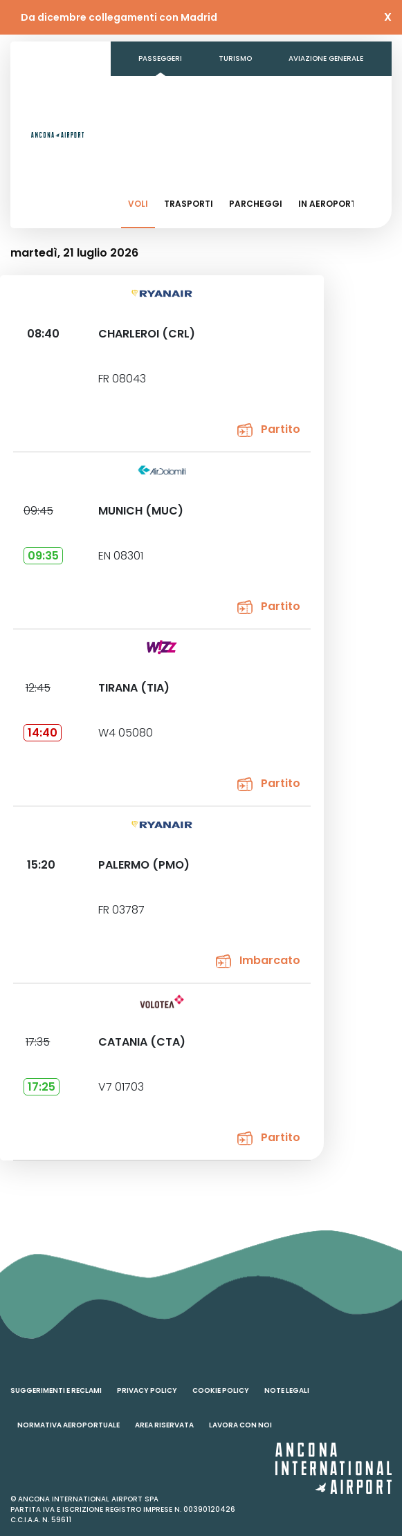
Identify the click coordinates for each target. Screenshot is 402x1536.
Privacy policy (147, 1390)
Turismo (235, 58)
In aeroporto (330, 204)
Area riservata (164, 1425)
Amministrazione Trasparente (270, 93)
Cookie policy (220, 1390)
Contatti (157, 127)
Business (155, 93)
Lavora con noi (240, 1425)
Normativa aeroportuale (68, 1425)
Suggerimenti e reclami (56, 1390)
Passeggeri (160, 58)
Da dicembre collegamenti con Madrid (119, 17)
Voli (138, 204)
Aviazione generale (326, 58)
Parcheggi (255, 204)
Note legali (286, 1390)
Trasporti (188, 204)
